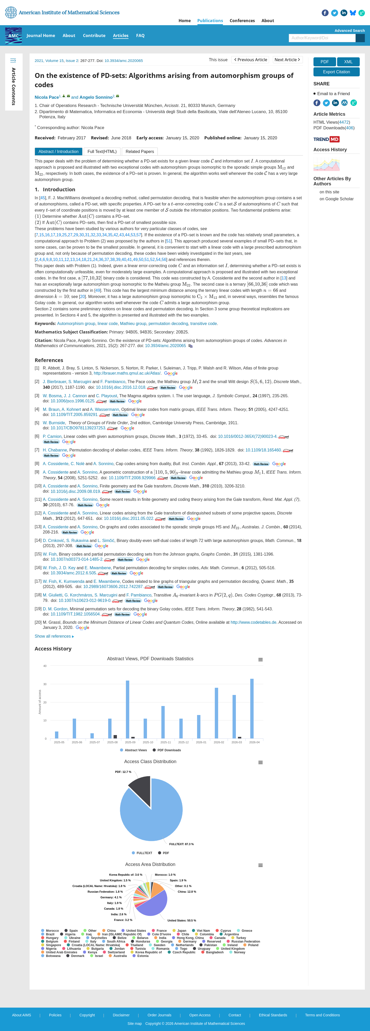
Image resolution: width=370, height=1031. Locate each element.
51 (168, 241)
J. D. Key (67, 568)
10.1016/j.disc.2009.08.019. (82, 491)
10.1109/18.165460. (270, 450)
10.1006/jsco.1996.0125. (79, 401)
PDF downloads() (334, 127)
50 (141, 259)
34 (104, 235)
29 (75, 235)
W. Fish (50, 554)
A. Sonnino (103, 464)
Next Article (287, 59)
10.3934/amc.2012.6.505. (80, 573)
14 (78, 259)
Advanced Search (350, 31)
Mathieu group (133, 323)
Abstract (59, 151)
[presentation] (212, 161)
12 (66, 259)
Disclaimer (121, 1015)
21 (89, 259)
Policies (55, 1015)
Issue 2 (72, 60)
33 (98, 235)
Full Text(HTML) (102, 151)
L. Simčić (106, 540)
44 (127, 235)
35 (110, 235)
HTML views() (331, 122)
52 (152, 259)
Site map (135, 1023)
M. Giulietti (52, 595)
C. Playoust (106, 396)
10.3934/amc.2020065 (124, 60)
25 (64, 235)
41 (129, 259)
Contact (235, 1015)
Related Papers (140, 151)
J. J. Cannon (75, 396)
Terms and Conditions (322, 1015)
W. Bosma (52, 396)
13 (72, 259)
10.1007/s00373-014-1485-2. (83, 559)
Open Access (200, 1015)
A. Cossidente (56, 464)
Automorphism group (76, 323)
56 (164, 259)
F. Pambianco (112, 381)
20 (82, 296)
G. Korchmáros (78, 595)
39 (118, 259)
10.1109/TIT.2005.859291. (81, 414)
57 (138, 235)
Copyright (87, 1015)
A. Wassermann (104, 409)
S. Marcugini (79, 381)
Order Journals (159, 1015)
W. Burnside (54, 423)
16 (47, 235)
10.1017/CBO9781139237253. (84, 428)
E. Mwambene (98, 568)
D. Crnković (53, 540)
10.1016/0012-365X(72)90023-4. (254, 436)
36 (101, 259)
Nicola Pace (47, 97)
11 (61, 259)
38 (112, 259)
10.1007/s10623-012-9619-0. (91, 600)
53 (133, 235)
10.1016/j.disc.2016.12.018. (127, 387)
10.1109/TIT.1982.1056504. (82, 614)
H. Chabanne (55, 450)
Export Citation (336, 72)
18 (84, 259)
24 (95, 259)
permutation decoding (168, 323)
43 (121, 235)
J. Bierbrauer (54, 381)
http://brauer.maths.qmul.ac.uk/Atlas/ (127, 373)
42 (116, 235)
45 (42, 198)
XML (348, 62)
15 (41, 235)
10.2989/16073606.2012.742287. (119, 586)
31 (87, 235)
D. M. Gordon (55, 609)
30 (81, 235)
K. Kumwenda (72, 581)
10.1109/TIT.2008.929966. (139, 478)
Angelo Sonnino (96, 97)
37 (107, 259)
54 (158, 259)
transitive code (203, 323)
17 (53, 235)
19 (59, 235)
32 (93, 235)
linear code (108, 323)
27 (70, 235)
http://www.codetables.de (253, 622)
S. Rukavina (77, 540)
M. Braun (51, 409)
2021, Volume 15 (49, 60)
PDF (325, 62)
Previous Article (250, 59)
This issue (218, 59)
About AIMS (21, 1015)
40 (124, 259)
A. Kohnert (71, 409)
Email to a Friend (333, 93)
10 (55, 259)
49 (135, 259)
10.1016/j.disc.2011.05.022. (135, 518)
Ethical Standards (273, 1015)
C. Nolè (77, 464)
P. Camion (52, 436)
